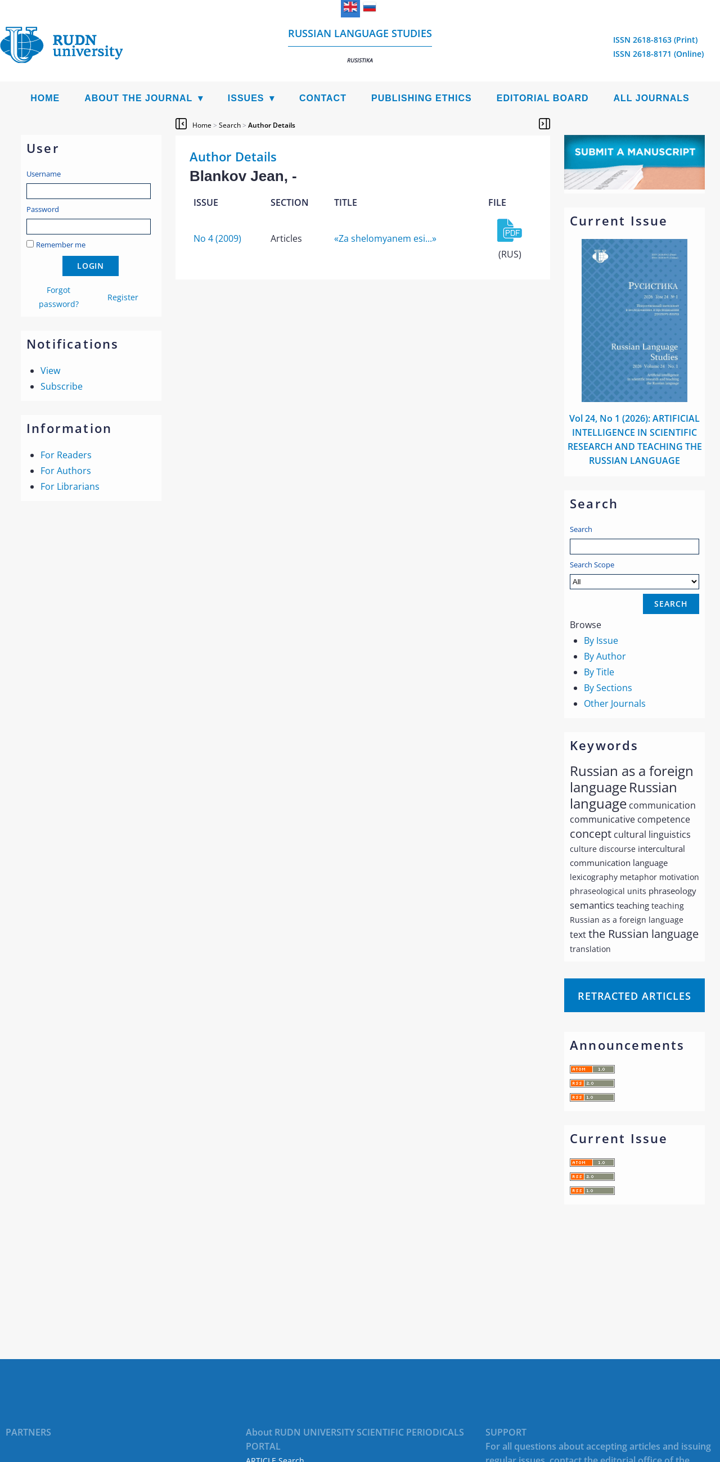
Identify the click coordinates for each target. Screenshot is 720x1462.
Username (43, 174)
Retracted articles (634, 996)
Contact (322, 98)
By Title (599, 672)
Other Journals (615, 703)
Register (122, 297)
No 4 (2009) (217, 238)
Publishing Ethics (421, 98)
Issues (246, 98)
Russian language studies (360, 45)
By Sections (608, 688)
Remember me (61, 245)
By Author (605, 656)
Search (581, 529)
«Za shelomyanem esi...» (385, 238)
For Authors (65, 470)
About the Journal (138, 98)
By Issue (601, 640)
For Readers (66, 455)
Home (45, 98)
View (50, 370)
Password (42, 209)
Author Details (271, 125)
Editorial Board (543, 98)
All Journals (652, 98)
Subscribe (61, 386)
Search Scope (634, 574)
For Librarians (70, 486)
